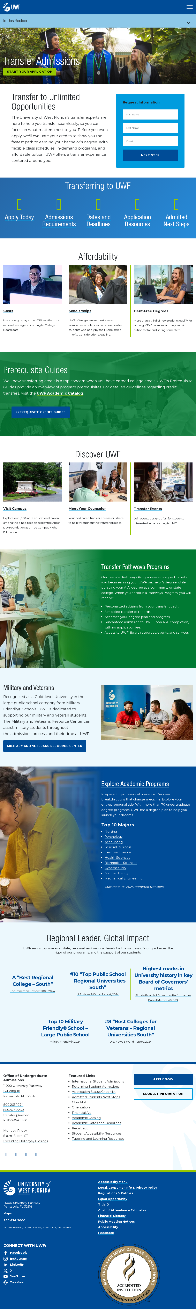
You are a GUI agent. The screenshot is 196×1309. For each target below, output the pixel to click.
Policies (127, 1193)
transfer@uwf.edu (17, 1115)
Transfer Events (148, 509)
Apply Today (19, 218)
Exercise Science (118, 852)
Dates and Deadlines (98, 221)
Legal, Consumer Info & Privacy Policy (127, 1187)
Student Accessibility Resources (96, 1133)
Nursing (111, 831)
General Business (118, 847)
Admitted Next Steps (176, 221)
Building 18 (11, 1091)
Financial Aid (81, 1113)
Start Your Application (29, 71)
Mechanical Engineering (124, 878)
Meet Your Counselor (87, 509)
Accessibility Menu (113, 1182)
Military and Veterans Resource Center (44, 746)
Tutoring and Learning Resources (98, 1139)
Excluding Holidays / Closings (25, 1141)
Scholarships (80, 311)
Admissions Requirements (59, 221)
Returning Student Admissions (95, 1086)
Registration (81, 1128)
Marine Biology (116, 873)
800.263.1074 (13, 1105)
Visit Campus (15, 509)
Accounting (114, 842)
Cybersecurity (115, 868)
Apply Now (163, 1079)
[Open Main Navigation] (190, 7)
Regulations (107, 1193)
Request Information (163, 1094)
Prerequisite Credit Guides (40, 412)
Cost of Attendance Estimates (122, 1210)
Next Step (150, 155)
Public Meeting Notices (116, 1221)
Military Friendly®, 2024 (65, 1041)
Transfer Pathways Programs (135, 567)
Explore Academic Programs (135, 784)
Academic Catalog (86, 1118)
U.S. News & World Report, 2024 (98, 994)
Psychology (113, 837)
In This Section (15, 21)
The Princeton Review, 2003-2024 (32, 991)
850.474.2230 (13, 1110)
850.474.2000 (14, 1220)
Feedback (106, 1233)
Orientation (81, 1107)
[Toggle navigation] (190, 21)
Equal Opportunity (112, 1199)
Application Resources (137, 221)
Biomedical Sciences (121, 863)
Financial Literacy (112, 1216)
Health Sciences (117, 858)
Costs (8, 311)
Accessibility (108, 1227)
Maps (7, 1213)
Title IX (103, 1204)
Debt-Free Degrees (151, 311)
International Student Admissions (98, 1081)
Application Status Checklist (93, 1092)
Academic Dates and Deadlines (96, 1123)
